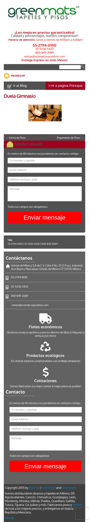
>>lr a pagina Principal (65, 86)
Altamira (34, 488)
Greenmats (69, 488)
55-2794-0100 (44, 45)
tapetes (77, 505)
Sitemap (9, 518)
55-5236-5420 (44, 49)
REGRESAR (18, 75)
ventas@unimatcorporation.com (44, 56)
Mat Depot (49, 488)
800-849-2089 (44, 52)
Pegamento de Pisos (70, 138)
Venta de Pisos (16, 138)
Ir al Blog (20, 86)
